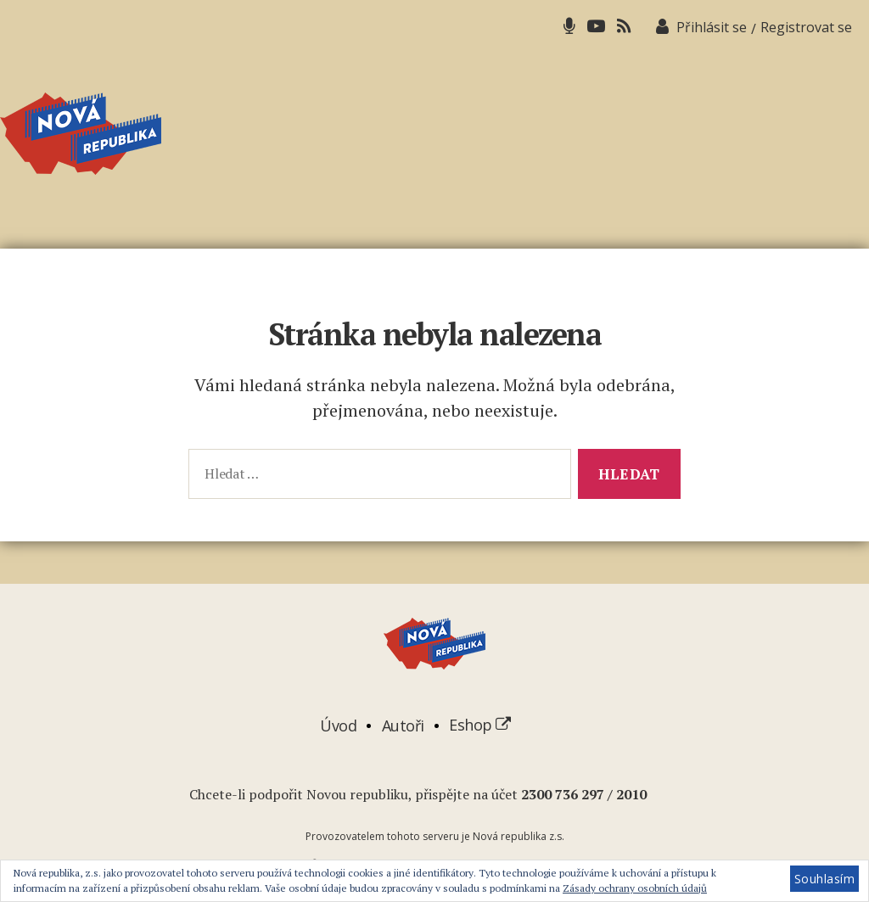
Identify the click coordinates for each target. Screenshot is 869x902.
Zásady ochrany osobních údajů (635, 888)
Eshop (480, 724)
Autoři (403, 724)
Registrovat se (806, 27)
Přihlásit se (711, 27)
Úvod (338, 724)
